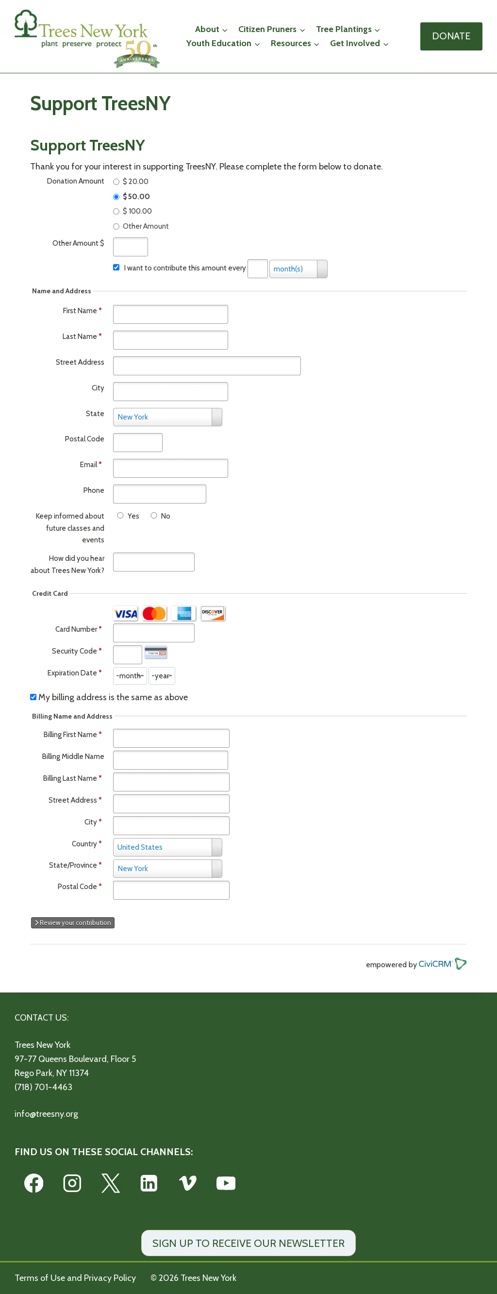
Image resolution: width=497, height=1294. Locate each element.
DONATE (451, 36)
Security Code (74, 651)
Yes (133, 516)
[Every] (258, 268)
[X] (110, 1183)
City (98, 388)
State (95, 413)
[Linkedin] (149, 1183)
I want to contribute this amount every (185, 268)
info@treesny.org (46, 1114)
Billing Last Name (70, 778)
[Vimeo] (187, 1183)
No (165, 516)
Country (84, 844)
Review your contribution (72, 922)
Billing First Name (70, 734)
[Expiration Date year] (162, 676)
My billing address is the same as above (113, 697)
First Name (82, 310)
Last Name (82, 336)
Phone (93, 490)
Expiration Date (72, 673)
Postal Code (84, 439)
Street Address (80, 362)
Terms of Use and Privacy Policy (75, 1278)
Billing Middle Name (73, 756)
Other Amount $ (78, 243)
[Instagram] (72, 1183)
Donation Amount (75, 181)
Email (91, 464)
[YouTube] (226, 1183)
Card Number (76, 629)
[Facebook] (34, 1183)
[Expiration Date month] (130, 676)
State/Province (73, 865)
